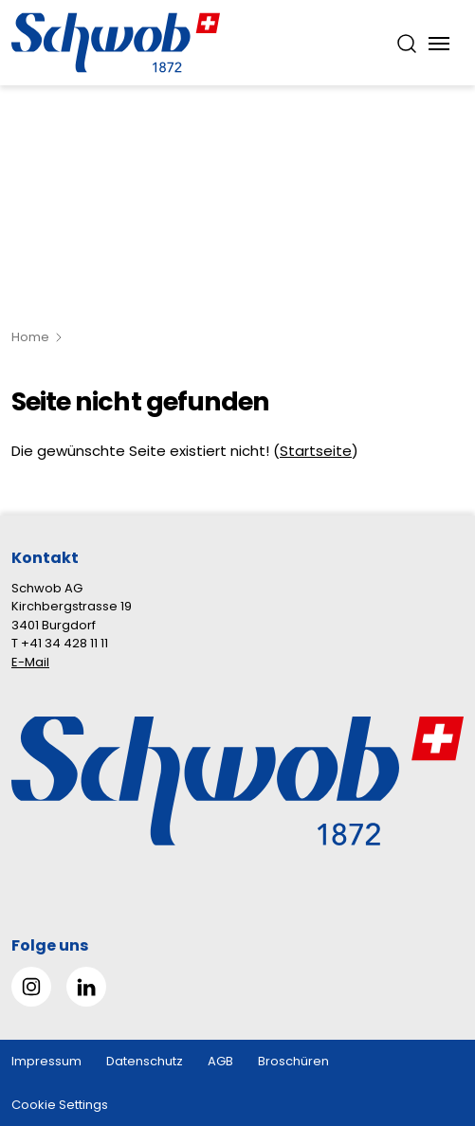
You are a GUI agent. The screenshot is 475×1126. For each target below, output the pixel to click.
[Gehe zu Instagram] (31, 987)
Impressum (46, 1061)
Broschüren (293, 1061)
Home (30, 337)
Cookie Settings (59, 1105)
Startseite (316, 451)
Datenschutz (144, 1061)
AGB (220, 1061)
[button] (429, 1007)
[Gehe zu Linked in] (86, 987)
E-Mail (30, 662)
